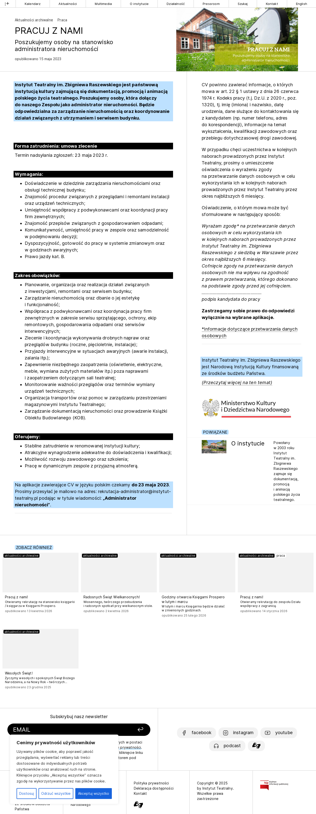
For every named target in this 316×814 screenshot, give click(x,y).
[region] (64, 769)
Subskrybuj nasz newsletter (79, 716)
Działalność (176, 4)
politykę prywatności (123, 747)
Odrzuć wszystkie (56, 793)
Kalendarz (33, 4)
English (301, 4)
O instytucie (139, 4)
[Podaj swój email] (57, 730)
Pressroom (211, 4)
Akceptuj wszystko (93, 793)
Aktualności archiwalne (34, 20)
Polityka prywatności (151, 783)
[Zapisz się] (123, 730)
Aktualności (68, 4)
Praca (62, 20)
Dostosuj (26, 793)
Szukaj (243, 4)
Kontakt (272, 4)
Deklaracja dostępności (154, 788)
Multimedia (103, 4)
